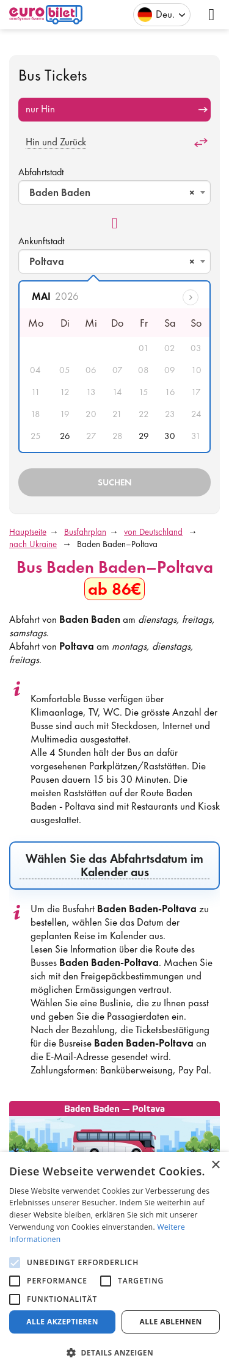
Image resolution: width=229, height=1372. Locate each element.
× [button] (215, 1165)
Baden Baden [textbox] (112, 192)
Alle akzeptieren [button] (62, 1321)
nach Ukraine (33, 544)
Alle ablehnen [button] (171, 1321)
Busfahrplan (85, 532)
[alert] (114, 1262)
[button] (114, 1352)
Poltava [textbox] (112, 261)
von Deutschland (153, 532)
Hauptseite (27, 532)
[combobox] (114, 192)
